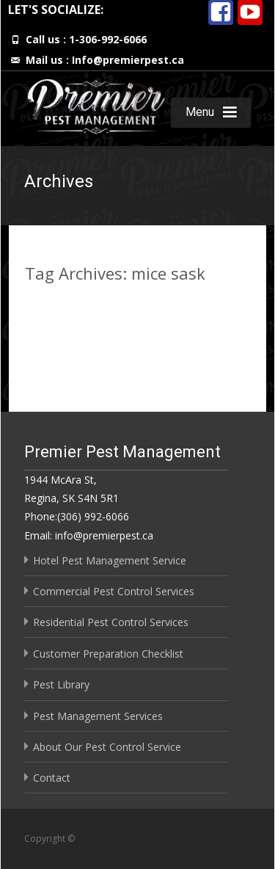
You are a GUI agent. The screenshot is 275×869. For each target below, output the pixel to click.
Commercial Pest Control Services (113, 591)
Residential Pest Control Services (110, 622)
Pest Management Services (98, 716)
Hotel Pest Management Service (109, 560)
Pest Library (61, 684)
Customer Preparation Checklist (108, 654)
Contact (51, 778)
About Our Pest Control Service (107, 747)
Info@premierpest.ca (128, 60)
